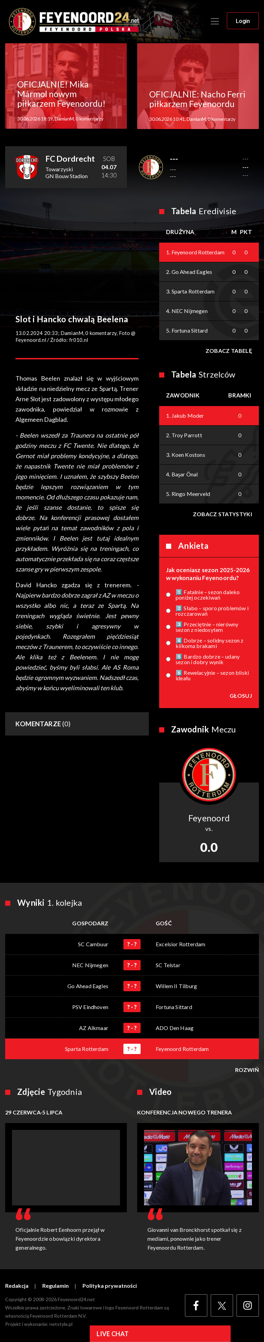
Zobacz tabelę (229, 350)
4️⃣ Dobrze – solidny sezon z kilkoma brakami (210, 643)
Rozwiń (247, 1070)
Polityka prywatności (109, 1285)
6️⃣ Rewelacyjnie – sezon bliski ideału (212, 675)
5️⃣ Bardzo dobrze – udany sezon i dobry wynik (208, 659)
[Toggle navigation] (215, 21)
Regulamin (55, 1285)
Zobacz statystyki (222, 514)
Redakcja (17, 1285)
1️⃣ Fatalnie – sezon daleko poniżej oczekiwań (208, 594)
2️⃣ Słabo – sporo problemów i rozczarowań (212, 610)
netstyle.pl (61, 1324)
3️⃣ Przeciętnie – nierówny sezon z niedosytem (207, 627)
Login (243, 21)
